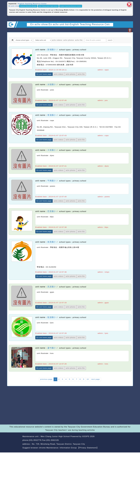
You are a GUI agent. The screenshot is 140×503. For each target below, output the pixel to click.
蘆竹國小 (51, 348)
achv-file (79, 40)
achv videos (57, 40)
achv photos (68, 40)
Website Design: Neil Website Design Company (14, 442)
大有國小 (51, 150)
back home (115, 440)
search (110, 40)
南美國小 (51, 242)
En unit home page (44, 74)
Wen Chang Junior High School (48, 6)
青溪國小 (51, 115)
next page (95, 379)
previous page (46, 379)
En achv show (14, 6)
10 (88, 379)
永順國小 (51, 84)
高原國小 (51, 287)
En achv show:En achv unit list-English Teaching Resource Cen (70, 24)
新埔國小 (51, 49)
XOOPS (85, 436)
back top (128, 440)
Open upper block (129, 30)
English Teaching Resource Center (32, 3)
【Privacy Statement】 (87, 448)
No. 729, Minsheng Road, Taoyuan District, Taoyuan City (58, 444)
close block (129, 4)
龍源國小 (51, 317)
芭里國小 (51, 211)
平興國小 (51, 181)
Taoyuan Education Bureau (28, 6)
